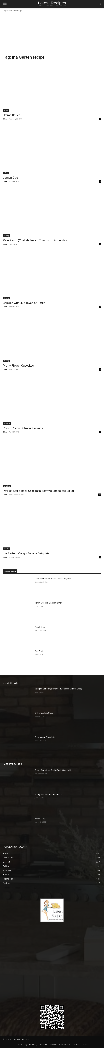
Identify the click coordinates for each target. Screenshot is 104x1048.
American (7, 423)
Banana (6, 549)
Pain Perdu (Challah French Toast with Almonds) (35, 240)
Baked (6, 110)
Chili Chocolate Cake (44, 713)
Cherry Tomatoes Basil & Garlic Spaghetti (53, 578)
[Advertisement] (52, 33)
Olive (5, 119)
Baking (6, 236)
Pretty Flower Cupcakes (18, 365)
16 (100, 495)
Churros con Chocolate (45, 737)
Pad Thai (39, 651)
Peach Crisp (40, 627)
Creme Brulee (11, 115)
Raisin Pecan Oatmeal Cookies (23, 428)
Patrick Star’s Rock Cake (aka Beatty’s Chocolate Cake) (38, 491)
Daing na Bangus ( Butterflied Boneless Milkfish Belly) (58, 689)
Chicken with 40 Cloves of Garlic (24, 303)
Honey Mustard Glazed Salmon (48, 603)
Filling (6, 173)
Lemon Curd (11, 177)
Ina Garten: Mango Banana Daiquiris (26, 553)
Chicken (6, 298)
